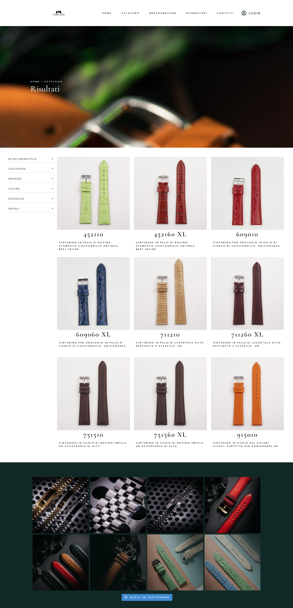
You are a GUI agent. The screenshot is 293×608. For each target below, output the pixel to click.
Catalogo (130, 13)
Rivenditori (196, 13)
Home (107, 13)
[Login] (244, 13)
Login (255, 13)
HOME (35, 81)
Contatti (225, 13)
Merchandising (162, 13)
